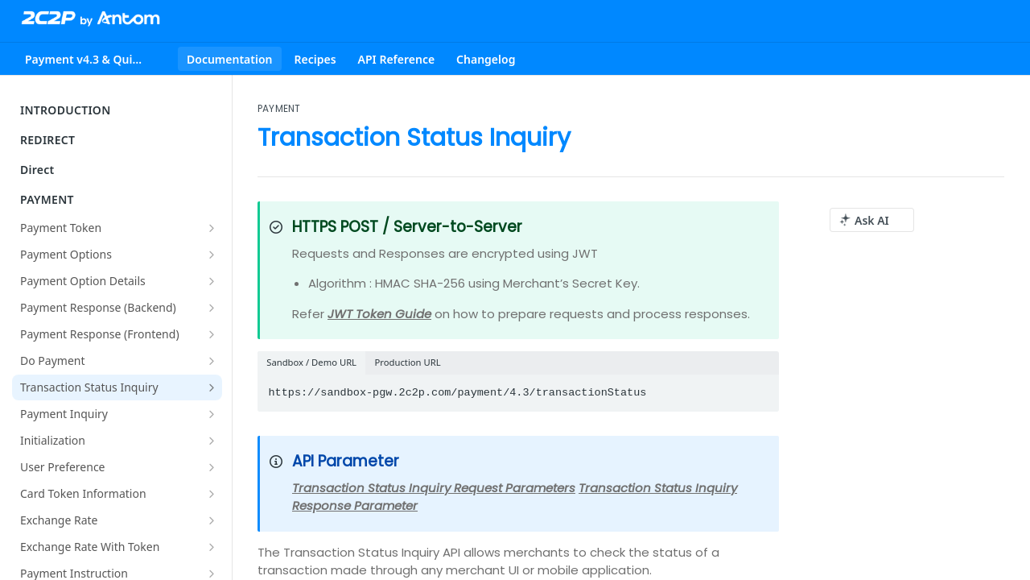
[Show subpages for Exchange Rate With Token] (211, 547)
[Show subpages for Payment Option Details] (211, 281)
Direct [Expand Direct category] (118, 169)
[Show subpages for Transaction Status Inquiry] (211, 387)
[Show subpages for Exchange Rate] (211, 520)
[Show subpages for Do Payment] (211, 360)
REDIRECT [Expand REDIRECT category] (118, 139)
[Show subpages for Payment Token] (211, 228)
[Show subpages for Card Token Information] (211, 493)
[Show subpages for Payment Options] (211, 254)
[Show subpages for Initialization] (211, 440)
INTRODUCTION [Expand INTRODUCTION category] (118, 110)
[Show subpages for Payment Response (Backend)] (211, 307)
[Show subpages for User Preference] (211, 467)
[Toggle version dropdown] (95, 59)
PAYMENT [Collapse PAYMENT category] (118, 199)
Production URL (408, 362)
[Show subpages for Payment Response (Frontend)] (211, 334)
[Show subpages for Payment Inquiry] (211, 414)
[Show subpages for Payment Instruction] (211, 573)
